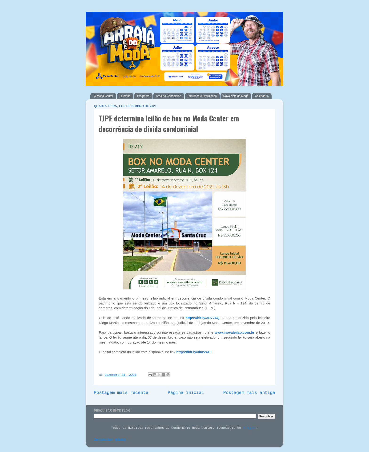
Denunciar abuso (110, 440)
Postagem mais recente (121, 392)
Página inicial (186, 392)
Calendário (262, 96)
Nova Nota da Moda (236, 96)
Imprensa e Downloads (202, 96)
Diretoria (125, 96)
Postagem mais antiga (249, 392)
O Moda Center (103, 96)
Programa (143, 96)
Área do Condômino (168, 96)
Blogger (249, 428)
